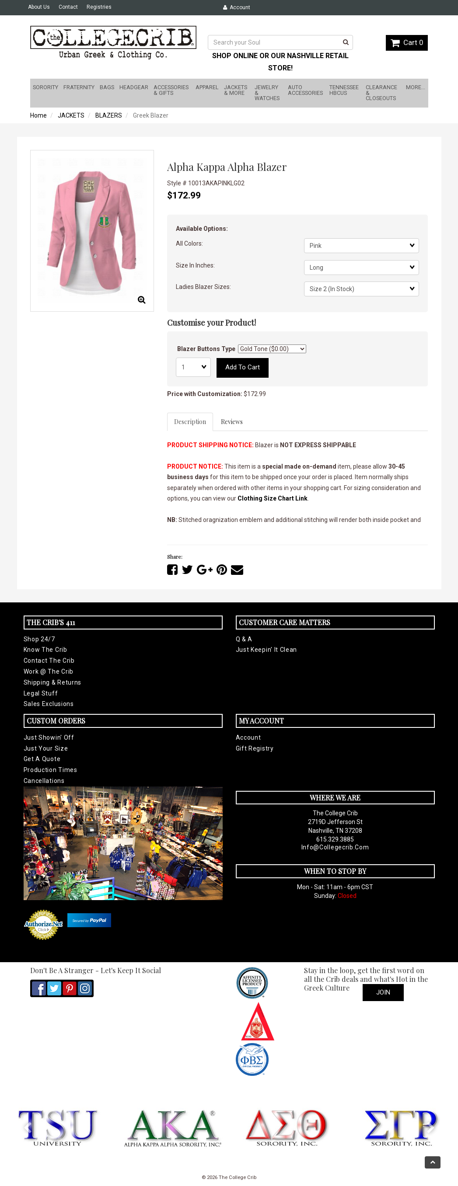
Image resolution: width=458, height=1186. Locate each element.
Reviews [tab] (232, 421)
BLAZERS (108, 115)
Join (383, 992)
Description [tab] (190, 421)
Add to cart (242, 367)
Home (38, 115)
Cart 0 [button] (407, 42)
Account (236, 7)
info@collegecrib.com (335, 847)
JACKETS (71, 115)
